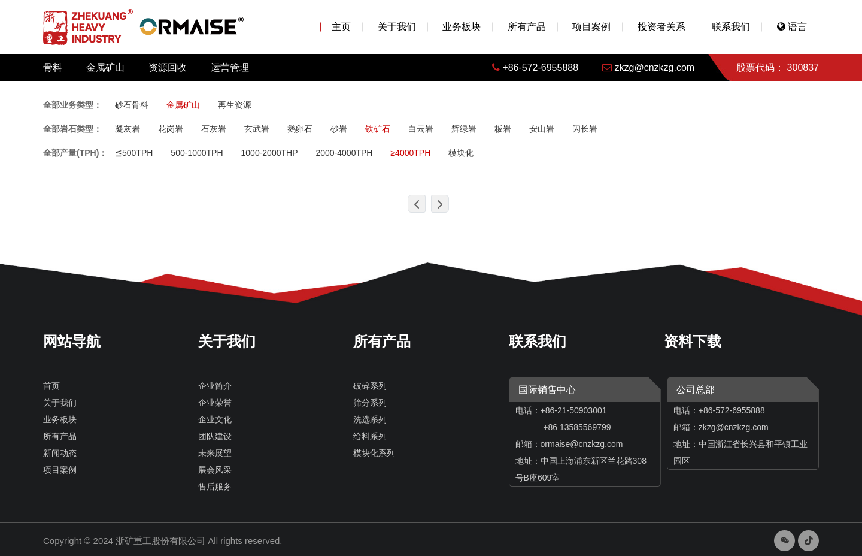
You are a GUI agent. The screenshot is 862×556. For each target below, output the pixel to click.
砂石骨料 (131, 105)
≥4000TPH (410, 153)
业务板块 (461, 27)
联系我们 (731, 27)
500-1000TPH (197, 153)
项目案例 (591, 27)
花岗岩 (170, 129)
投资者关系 (661, 27)
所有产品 (527, 27)
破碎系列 (370, 386)
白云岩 (420, 129)
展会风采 (215, 470)
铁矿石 (377, 129)
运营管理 (230, 67)
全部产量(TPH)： (75, 153)
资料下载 (692, 341)
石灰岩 (213, 129)
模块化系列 (374, 453)
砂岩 (338, 129)
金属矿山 (105, 67)
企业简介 (215, 386)
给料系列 (370, 436)
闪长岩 (584, 129)
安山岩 (541, 129)
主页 (341, 27)
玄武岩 (256, 129)
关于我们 (397, 27)
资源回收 (167, 67)
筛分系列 (370, 402)
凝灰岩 (127, 129)
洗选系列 (370, 419)
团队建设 (215, 436)
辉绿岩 (463, 129)
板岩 (502, 129)
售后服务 (215, 486)
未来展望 (215, 453)
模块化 (461, 153)
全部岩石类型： (72, 129)
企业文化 (215, 419)
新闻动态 (60, 453)
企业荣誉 (215, 402)
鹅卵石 (299, 129)
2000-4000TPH (343, 153)
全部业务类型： (72, 105)
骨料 (52, 67)
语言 (792, 27)
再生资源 (234, 105)
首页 (51, 386)
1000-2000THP (269, 153)
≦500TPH (134, 153)
